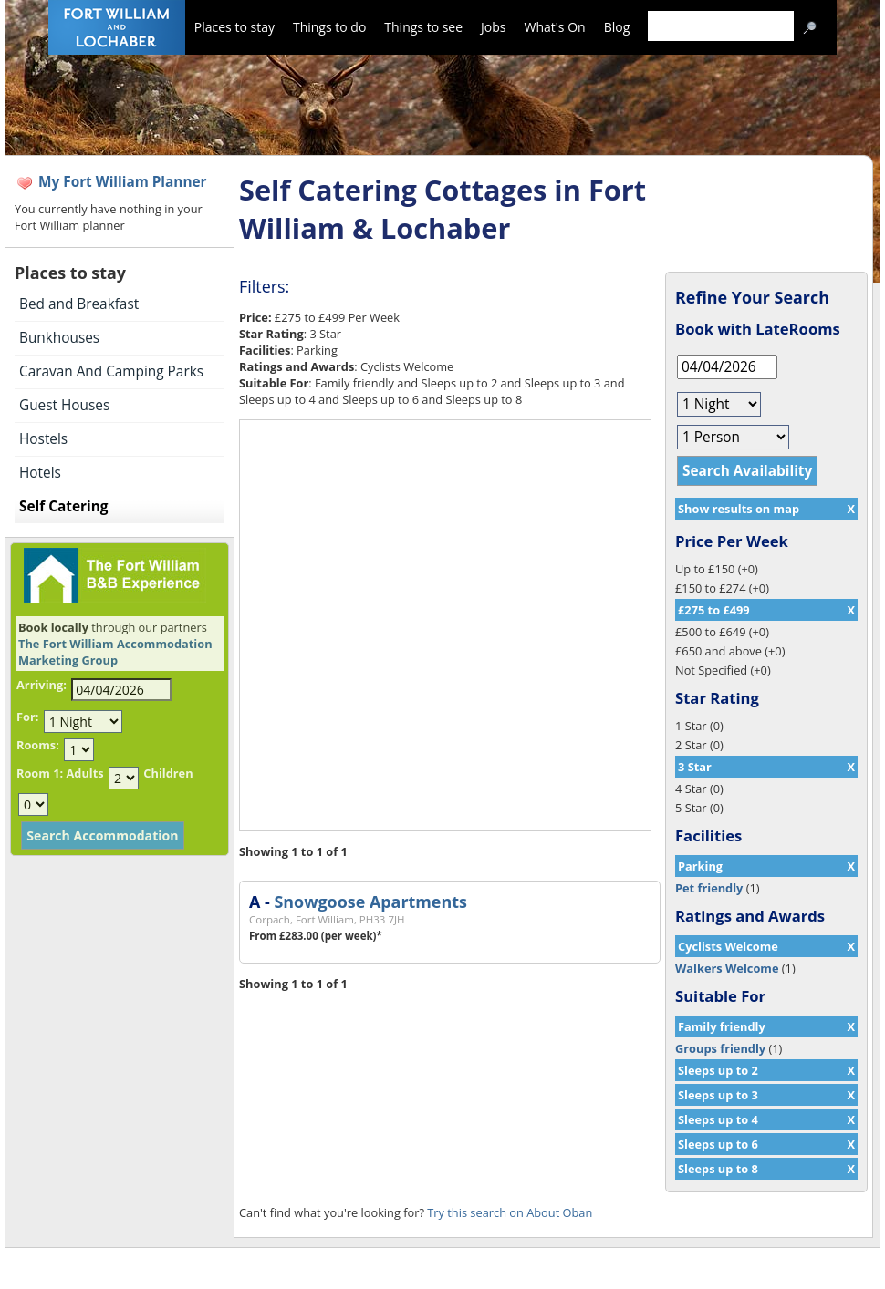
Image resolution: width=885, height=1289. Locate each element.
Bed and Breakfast (79, 304)
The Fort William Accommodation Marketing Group (115, 651)
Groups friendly (720, 1048)
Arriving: (41, 684)
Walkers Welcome (726, 968)
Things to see (423, 27)
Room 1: (39, 773)
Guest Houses (64, 405)
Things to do (329, 27)
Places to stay (234, 27)
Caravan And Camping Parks (111, 371)
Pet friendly (709, 888)
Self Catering (63, 506)
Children (168, 773)
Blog (617, 27)
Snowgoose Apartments (370, 902)
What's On (555, 27)
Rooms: (37, 745)
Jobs (493, 27)
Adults (84, 773)
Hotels (40, 472)
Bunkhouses (59, 337)
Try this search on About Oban (509, 1212)
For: (27, 716)
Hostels (43, 439)
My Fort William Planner (122, 181)
